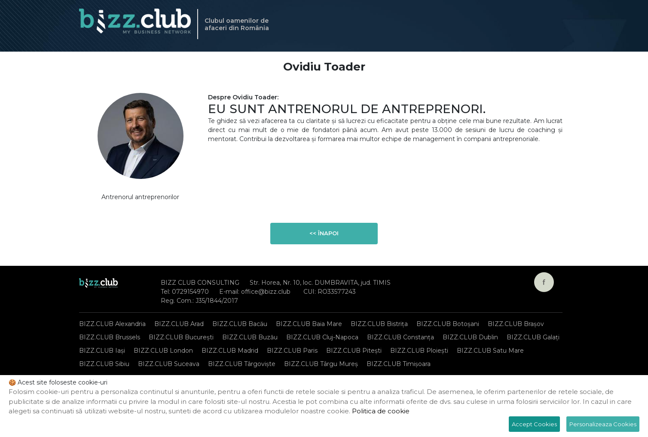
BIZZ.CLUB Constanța (400, 337)
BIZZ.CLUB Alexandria (112, 324)
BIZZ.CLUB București (181, 337)
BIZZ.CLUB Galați (533, 337)
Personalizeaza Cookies (602, 424)
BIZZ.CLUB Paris (292, 350)
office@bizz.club (265, 291)
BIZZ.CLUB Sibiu (104, 364)
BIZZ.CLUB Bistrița (379, 324)
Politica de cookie (381, 411)
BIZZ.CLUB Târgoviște (241, 364)
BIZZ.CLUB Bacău (239, 324)
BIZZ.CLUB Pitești (354, 350)
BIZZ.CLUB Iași (102, 350)
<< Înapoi (324, 233)
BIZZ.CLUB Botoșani (447, 324)
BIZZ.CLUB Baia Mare (309, 324)
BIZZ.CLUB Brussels (109, 337)
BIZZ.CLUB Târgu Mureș (321, 364)
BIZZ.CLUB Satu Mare (490, 350)
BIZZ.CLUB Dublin (470, 337)
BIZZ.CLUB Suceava (168, 364)
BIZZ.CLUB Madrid (230, 350)
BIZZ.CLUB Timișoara (399, 364)
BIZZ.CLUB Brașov (516, 324)
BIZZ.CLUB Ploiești (419, 350)
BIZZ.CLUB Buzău (250, 337)
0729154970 (190, 291)
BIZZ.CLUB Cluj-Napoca (322, 337)
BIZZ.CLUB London (163, 350)
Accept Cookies (534, 424)
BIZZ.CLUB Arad (179, 324)
